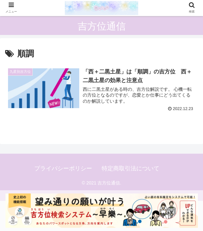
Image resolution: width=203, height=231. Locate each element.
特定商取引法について (130, 168)
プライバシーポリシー (63, 168)
